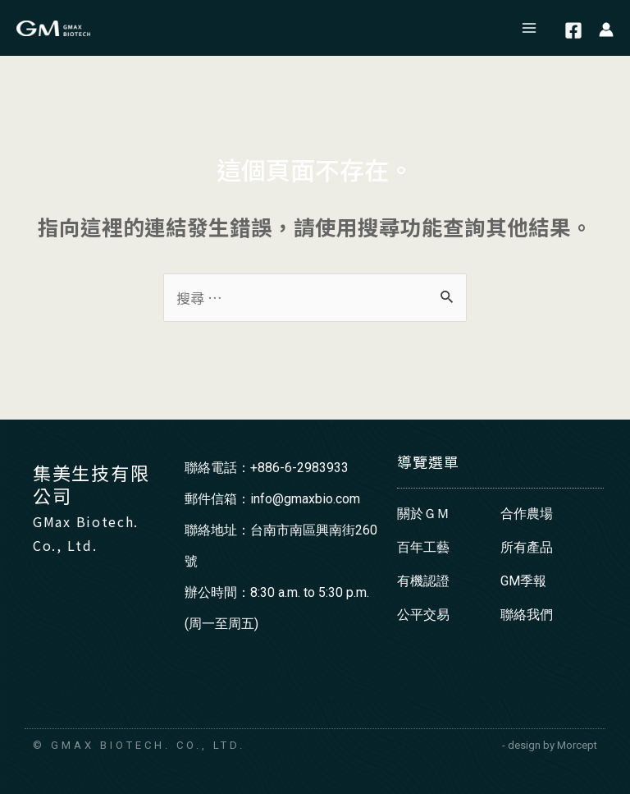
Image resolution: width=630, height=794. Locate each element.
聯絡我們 (526, 614)
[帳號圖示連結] (606, 28)
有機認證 (423, 581)
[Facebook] (573, 30)
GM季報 (523, 581)
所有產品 (526, 547)
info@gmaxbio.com (305, 499)
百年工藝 (423, 547)
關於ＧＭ (423, 513)
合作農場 (526, 513)
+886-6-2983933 (299, 467)
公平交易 (423, 614)
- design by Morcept (549, 745)
